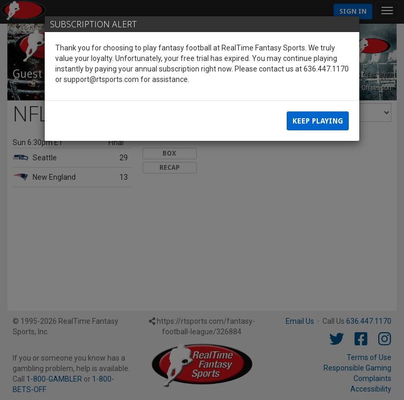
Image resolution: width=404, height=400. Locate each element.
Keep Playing (317, 121)
